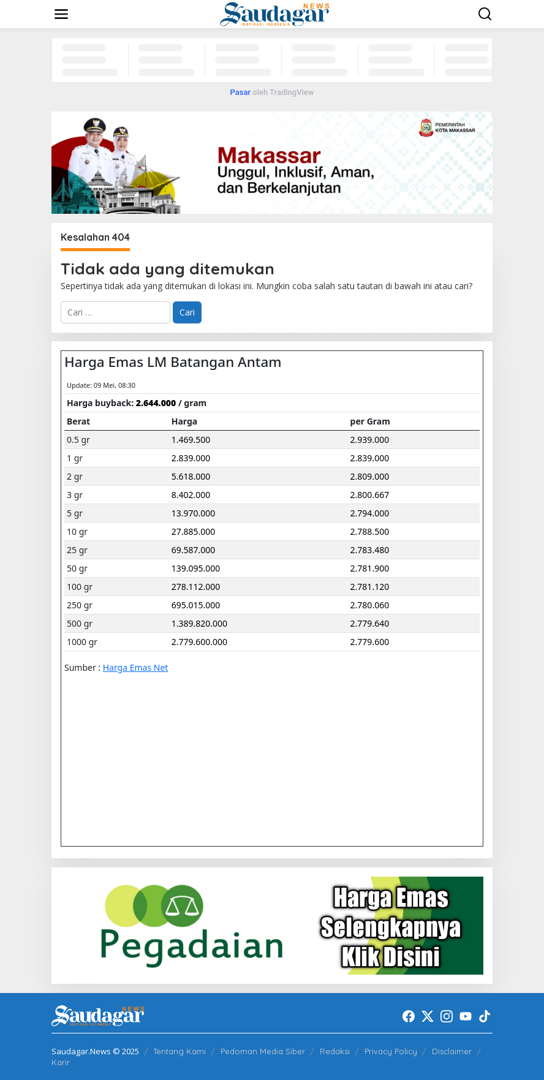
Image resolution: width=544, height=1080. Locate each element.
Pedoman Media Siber (263, 1051)
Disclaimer (452, 1051)
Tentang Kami (179, 1051)
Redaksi (335, 1051)
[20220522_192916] (272, 924)
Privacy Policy (391, 1051)
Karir (60, 1062)
